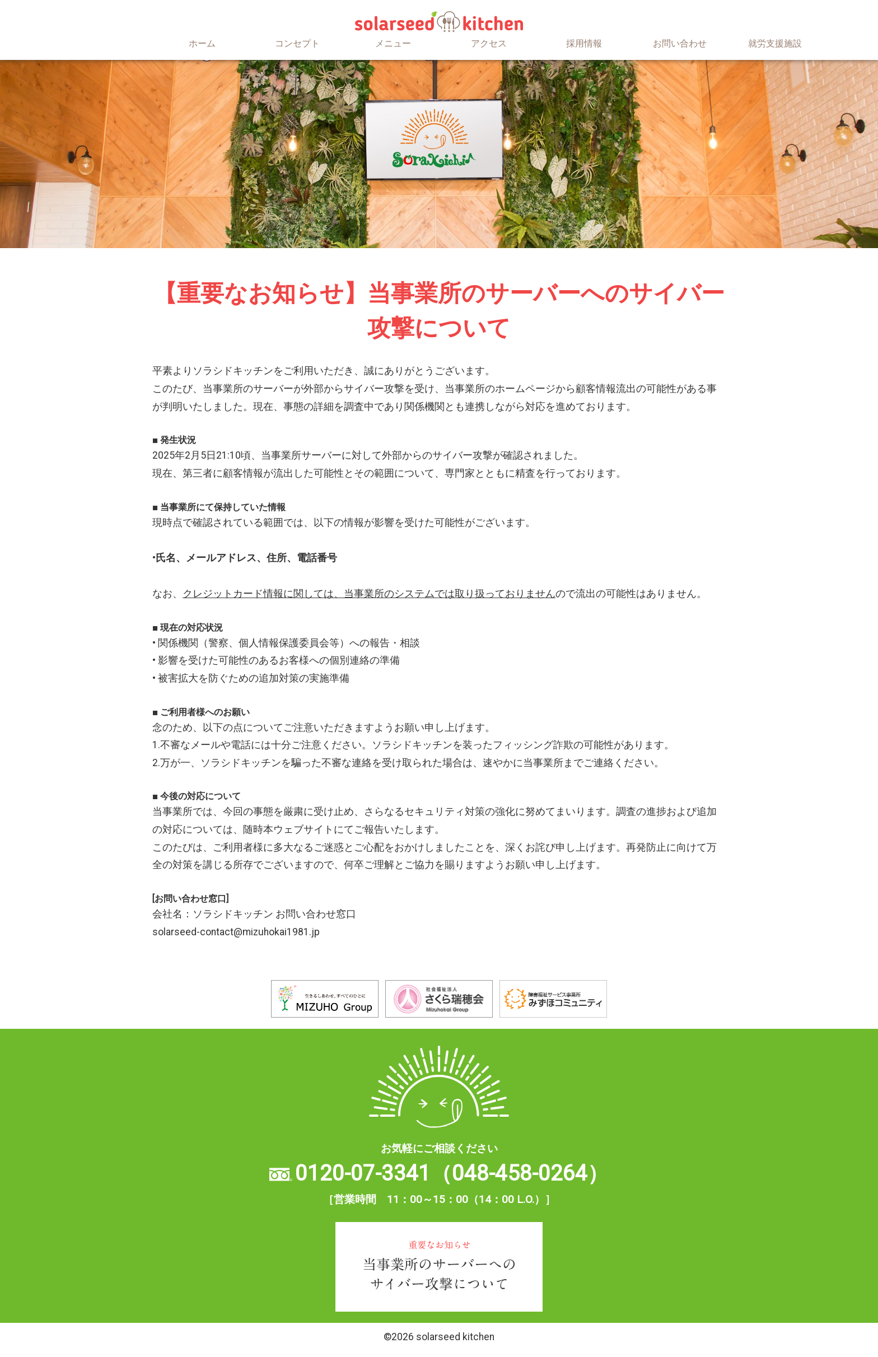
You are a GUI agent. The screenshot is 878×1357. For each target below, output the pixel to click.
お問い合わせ (680, 43)
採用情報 (584, 43)
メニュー (393, 43)
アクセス (489, 43)
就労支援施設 (775, 43)
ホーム (202, 43)
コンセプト (297, 43)
